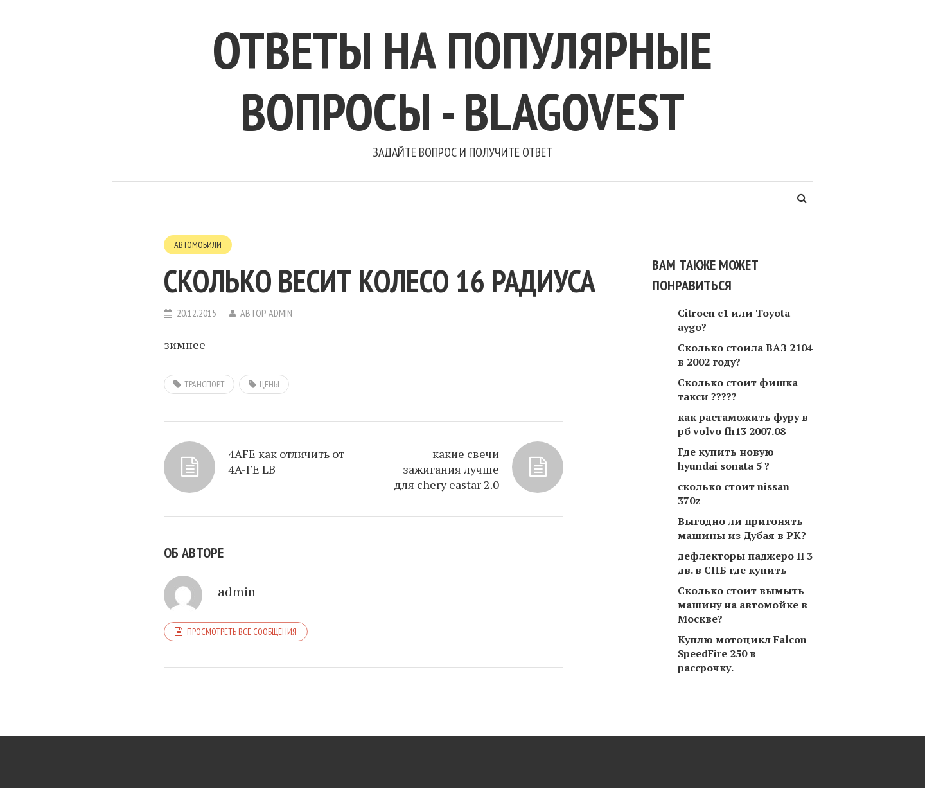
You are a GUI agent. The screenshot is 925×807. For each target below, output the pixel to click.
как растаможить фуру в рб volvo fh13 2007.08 (743, 424)
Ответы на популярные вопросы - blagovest (462, 81)
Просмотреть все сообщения (242, 631)
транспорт (204, 384)
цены (269, 384)
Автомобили (198, 245)
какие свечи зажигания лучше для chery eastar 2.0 (446, 469)
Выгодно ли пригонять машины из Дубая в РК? (742, 528)
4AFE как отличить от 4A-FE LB (286, 461)
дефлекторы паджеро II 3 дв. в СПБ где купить (745, 563)
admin (280, 312)
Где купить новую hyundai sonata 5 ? (726, 459)
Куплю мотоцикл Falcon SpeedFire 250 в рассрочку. (742, 653)
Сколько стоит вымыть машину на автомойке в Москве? (742, 604)
